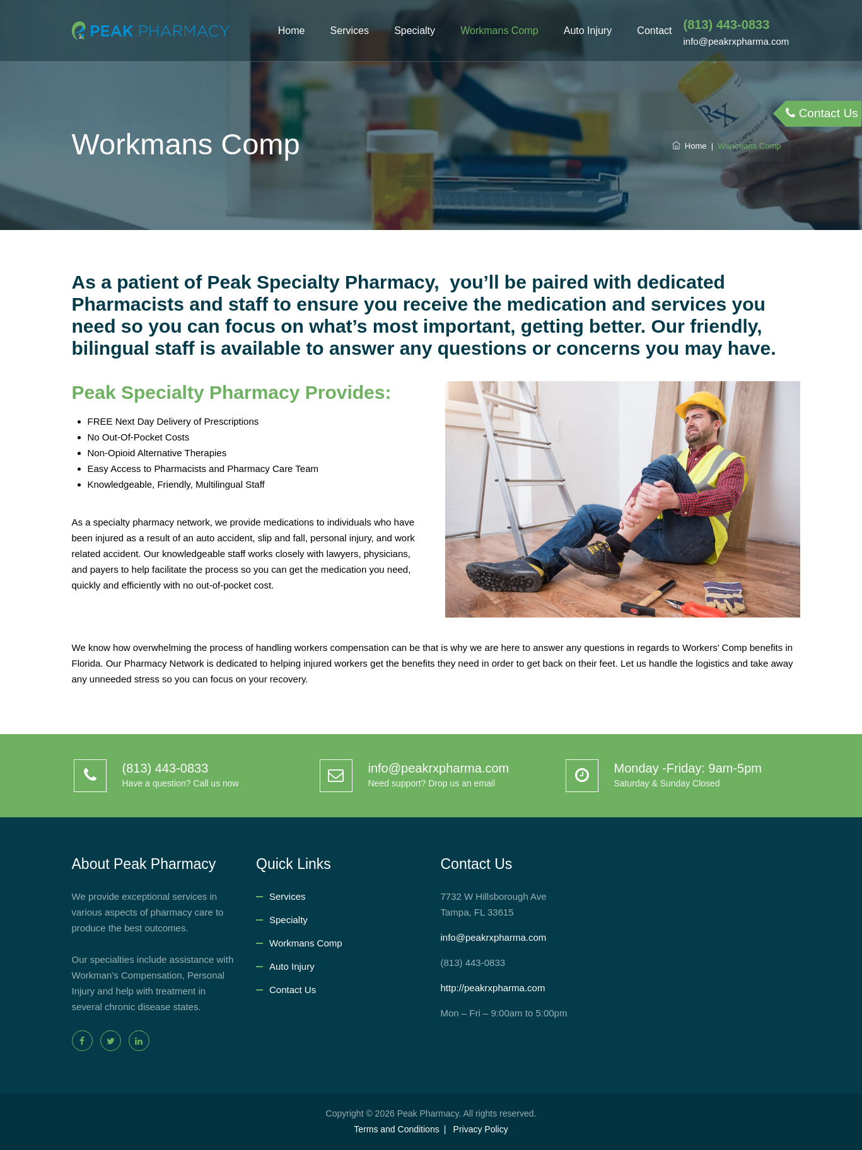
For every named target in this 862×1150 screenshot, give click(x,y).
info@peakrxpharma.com (494, 937)
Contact (654, 30)
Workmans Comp (499, 30)
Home (291, 30)
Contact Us (292, 989)
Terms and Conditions (396, 1129)
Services (349, 30)
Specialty (414, 30)
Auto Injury (588, 30)
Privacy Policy (480, 1129)
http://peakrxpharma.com (493, 987)
